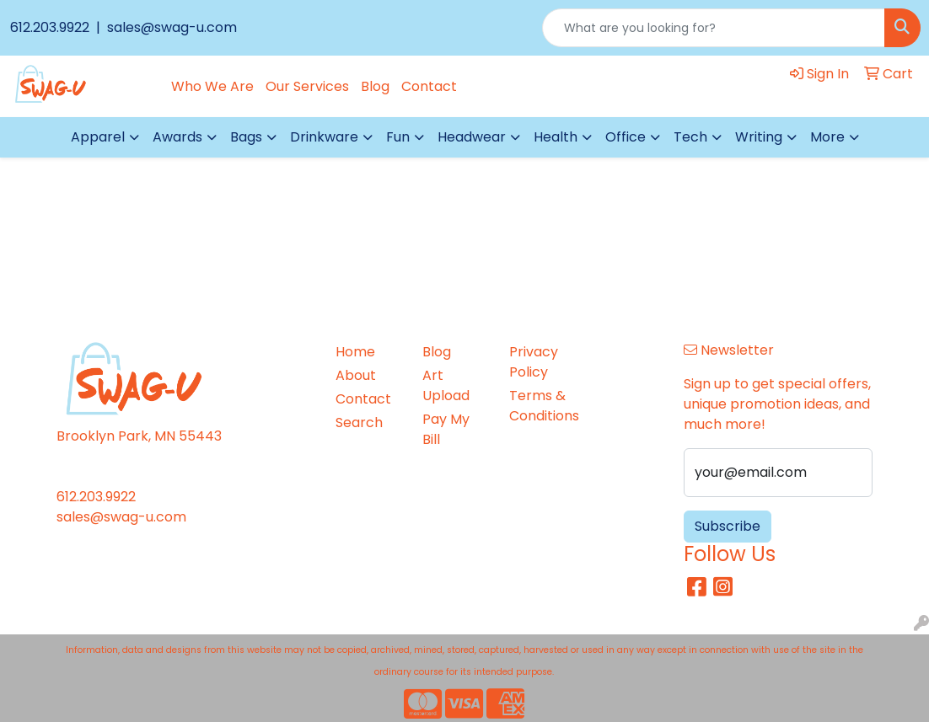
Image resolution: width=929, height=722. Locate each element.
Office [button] (625, 137)
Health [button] (555, 137)
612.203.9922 (51, 27)
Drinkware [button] (324, 137)
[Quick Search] (713, 27)
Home (355, 351)
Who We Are (212, 86)
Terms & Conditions (542, 405)
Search (359, 422)
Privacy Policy (533, 362)
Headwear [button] (472, 137)
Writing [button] (758, 137)
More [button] (827, 137)
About (356, 375)
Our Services (307, 86)
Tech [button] (690, 137)
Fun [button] (398, 137)
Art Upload (446, 385)
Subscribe (727, 526)
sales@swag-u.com (170, 27)
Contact (429, 86)
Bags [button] (246, 137)
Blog (375, 86)
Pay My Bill (446, 429)
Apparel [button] (98, 137)
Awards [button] (177, 137)
